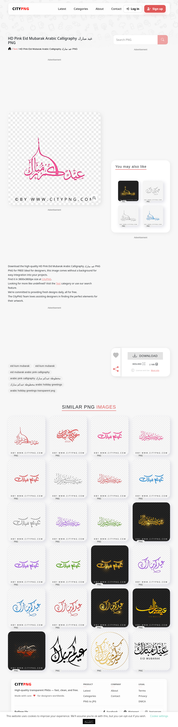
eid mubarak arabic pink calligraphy (30, 372)
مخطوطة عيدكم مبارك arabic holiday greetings (36, 384)
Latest (62, 9)
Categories (81, 9)
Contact (115, 696)
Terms (142, 690)
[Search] (163, 39)
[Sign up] (155, 9)
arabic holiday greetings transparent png (32, 390)
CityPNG (46, 279)
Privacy (143, 696)
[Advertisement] (54, 85)
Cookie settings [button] (159, 716)
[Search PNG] (135, 39)
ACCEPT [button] (89, 721)
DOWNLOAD (145, 356)
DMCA (142, 701)
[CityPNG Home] (20, 8)
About (100, 9)
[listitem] (110, 712)
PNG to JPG (89, 701)
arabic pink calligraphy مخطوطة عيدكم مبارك (35, 378)
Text (58, 283)
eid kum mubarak (19, 366)
